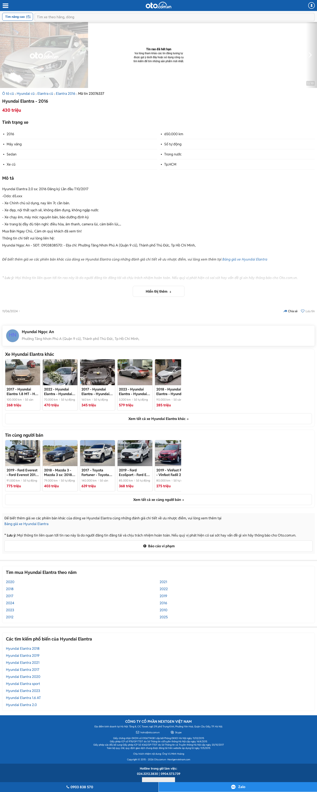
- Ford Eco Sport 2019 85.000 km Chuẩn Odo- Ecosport (134, 472)
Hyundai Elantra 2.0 (21, 705)
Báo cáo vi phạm (158, 546)
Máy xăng (14, 144)
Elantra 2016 (65, 93)
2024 (10, 603)
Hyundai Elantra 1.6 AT (23, 697)
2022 (164, 589)
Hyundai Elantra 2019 (22, 655)
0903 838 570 (79, 787)
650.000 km (173, 134)
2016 (10, 134)
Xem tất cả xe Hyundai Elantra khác (157, 418)
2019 (163, 596)
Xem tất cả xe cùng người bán (157, 499)
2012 (9, 617)
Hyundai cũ (26, 93)
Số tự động (172, 144)
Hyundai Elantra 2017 (22, 669)
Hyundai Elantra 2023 (23, 690)
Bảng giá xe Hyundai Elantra (244, 259)
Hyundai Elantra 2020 (23, 676)
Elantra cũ (45, 93)
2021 (163, 582)
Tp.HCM (170, 164)
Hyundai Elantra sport (23, 683)
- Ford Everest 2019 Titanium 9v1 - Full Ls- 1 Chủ (22, 472)
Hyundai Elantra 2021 (22, 662)
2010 (163, 610)
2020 (10, 582)
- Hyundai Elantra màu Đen (95, 391)
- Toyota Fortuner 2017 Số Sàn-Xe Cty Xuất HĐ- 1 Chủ (95, 472)
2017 (9, 596)
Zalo (241, 787)
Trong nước (173, 154)
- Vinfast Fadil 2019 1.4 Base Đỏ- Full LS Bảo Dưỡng (171, 472)
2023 (10, 610)
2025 (164, 617)
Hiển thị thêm (157, 291)
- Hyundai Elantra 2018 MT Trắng (170, 391)
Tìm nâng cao (18, 17)
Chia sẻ (291, 311)
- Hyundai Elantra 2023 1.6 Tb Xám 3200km (134, 391)
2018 (10, 589)
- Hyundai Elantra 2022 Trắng (59, 391)
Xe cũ (11, 164)
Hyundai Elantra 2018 (23, 648)
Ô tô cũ (8, 93)
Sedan (12, 154)
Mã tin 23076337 (91, 93)
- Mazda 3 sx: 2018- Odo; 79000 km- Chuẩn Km (58, 472)
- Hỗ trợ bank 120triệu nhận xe (22, 391)
